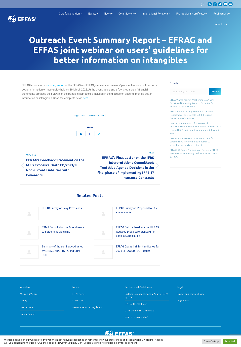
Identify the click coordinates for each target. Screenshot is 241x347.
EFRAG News (78, 300)
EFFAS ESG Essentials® (136, 317)
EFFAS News (78, 293)
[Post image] (29, 213)
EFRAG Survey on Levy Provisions (62, 208)
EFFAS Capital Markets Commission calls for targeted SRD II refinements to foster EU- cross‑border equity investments (192, 141)
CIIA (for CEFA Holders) (136, 303)
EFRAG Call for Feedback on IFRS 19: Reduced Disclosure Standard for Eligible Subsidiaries (137, 231)
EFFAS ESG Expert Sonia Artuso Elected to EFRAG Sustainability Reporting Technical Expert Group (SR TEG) (194, 153)
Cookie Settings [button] (211, 341)
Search (215, 92)
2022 (83, 115)
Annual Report (27, 313)
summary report (55, 85)
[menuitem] (70, 13)
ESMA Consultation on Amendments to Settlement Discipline (63, 229)
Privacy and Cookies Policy (190, 293)
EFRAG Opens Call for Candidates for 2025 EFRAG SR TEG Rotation (137, 248)
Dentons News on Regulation (87, 307)
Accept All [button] (230, 341)
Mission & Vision (28, 293)
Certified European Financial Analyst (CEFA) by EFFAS (146, 295)
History (23, 300)
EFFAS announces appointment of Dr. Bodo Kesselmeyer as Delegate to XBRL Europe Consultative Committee (191, 115)
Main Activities (27, 307)
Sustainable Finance (96, 115)
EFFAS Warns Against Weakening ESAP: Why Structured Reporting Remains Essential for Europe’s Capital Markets (192, 103)
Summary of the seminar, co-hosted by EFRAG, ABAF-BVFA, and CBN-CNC (62, 251)
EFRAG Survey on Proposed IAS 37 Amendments (136, 210)
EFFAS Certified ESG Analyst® (139, 310)
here (85, 98)
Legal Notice (183, 300)
